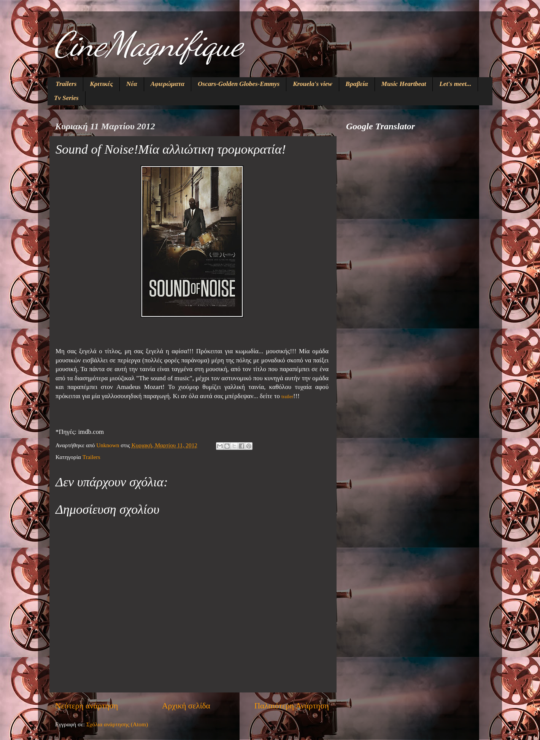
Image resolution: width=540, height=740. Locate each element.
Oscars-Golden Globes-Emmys (239, 83)
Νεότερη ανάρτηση (86, 705)
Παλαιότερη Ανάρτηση (291, 705)
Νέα (131, 83)
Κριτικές (101, 83)
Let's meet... (455, 83)
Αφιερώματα (168, 83)
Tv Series (66, 98)
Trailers (66, 83)
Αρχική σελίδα (186, 705)
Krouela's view (312, 83)
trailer (287, 396)
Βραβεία (357, 83)
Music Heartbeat (403, 83)
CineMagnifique (148, 44)
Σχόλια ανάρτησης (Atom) (117, 724)
